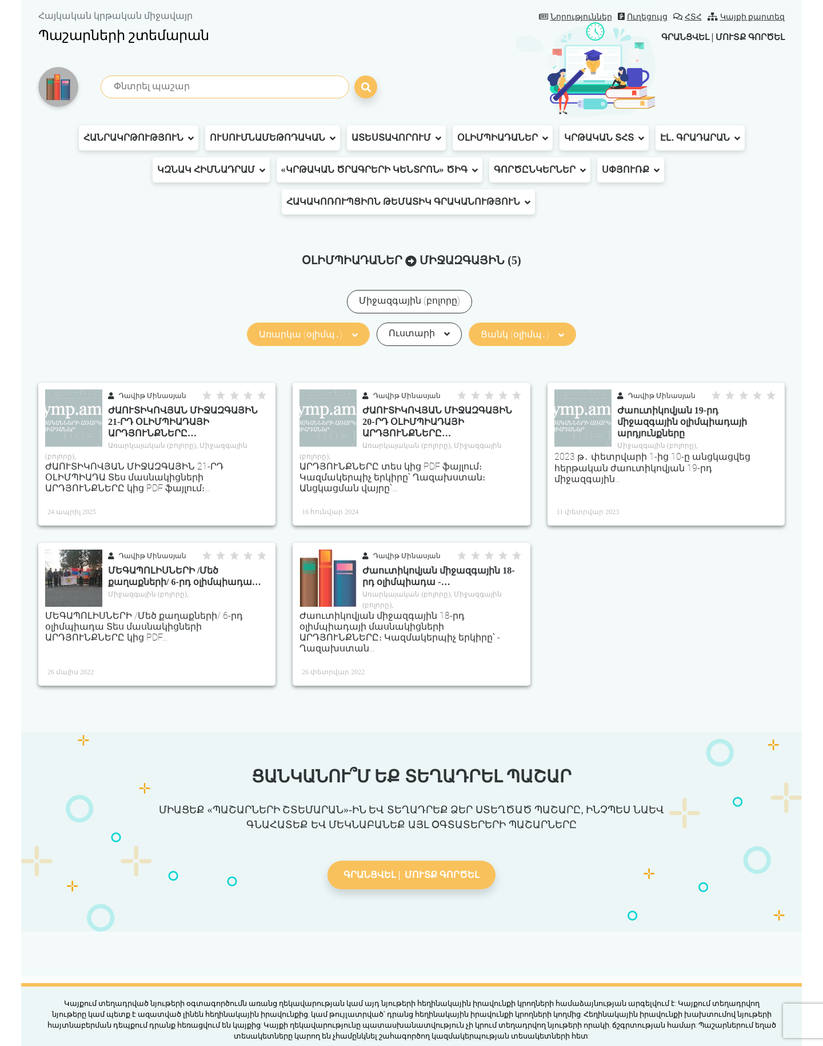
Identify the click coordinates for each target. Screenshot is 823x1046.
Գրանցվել (676, 37)
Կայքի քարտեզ (746, 17)
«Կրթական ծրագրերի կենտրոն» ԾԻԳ (379, 170)
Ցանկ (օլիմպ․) (522, 334)
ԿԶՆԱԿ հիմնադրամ (211, 170)
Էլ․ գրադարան (700, 138)
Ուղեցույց (643, 17)
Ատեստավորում (396, 138)
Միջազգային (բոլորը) (409, 300)
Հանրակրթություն (138, 138)
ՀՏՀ (687, 17)
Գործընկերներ (540, 170)
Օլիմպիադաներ (502, 138)
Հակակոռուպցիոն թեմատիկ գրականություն (408, 202)
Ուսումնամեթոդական (272, 138)
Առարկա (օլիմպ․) (308, 334)
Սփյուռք (631, 170)
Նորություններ (575, 17)
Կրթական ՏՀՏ (604, 138)
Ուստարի (419, 333)
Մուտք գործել (747, 37)
